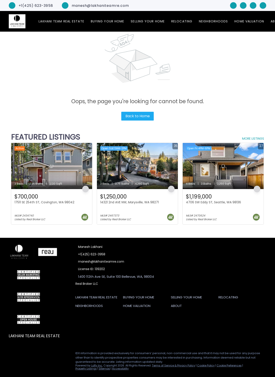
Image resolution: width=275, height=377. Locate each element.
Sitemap (104, 368)
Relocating (181, 21)
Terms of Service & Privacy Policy (173, 365)
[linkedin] (243, 5)
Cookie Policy (206, 365)
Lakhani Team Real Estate (61, 21)
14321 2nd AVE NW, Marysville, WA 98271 (129, 202)
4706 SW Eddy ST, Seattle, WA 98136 (213, 202)
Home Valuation (249, 21)
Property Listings (86, 368)
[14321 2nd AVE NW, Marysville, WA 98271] (137, 166)
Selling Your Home (148, 21)
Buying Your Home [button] (107, 21)
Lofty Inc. (97, 365)
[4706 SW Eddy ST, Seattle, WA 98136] (223, 166)
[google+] (263, 5)
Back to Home (137, 116)
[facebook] (233, 5)
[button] (97, 298)
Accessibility (120, 368)
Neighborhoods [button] (213, 21)
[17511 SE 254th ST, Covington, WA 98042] (51, 166)
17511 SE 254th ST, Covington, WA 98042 (44, 202)
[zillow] (253, 5)
